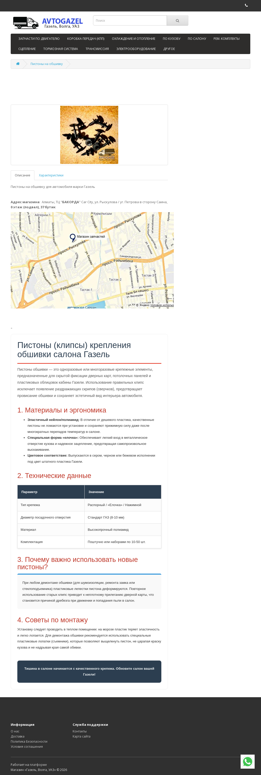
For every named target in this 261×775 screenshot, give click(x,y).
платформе (38, 765)
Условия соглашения (27, 746)
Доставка (17, 736)
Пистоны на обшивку (47, 64)
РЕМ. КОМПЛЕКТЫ (227, 38)
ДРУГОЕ (169, 49)
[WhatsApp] (248, 762)
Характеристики (51, 175)
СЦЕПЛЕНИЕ (27, 49)
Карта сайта (81, 736)
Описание (22, 175)
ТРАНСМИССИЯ (97, 49)
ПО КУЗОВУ (171, 38)
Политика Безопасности (29, 741)
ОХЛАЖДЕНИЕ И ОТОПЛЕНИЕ (133, 38)
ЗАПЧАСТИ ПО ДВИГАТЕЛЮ (39, 38)
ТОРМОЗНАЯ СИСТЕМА (60, 49)
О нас (15, 731)
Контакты (80, 731)
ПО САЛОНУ (197, 38)
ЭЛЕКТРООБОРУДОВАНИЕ (136, 49)
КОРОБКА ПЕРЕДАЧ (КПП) (85, 38)
